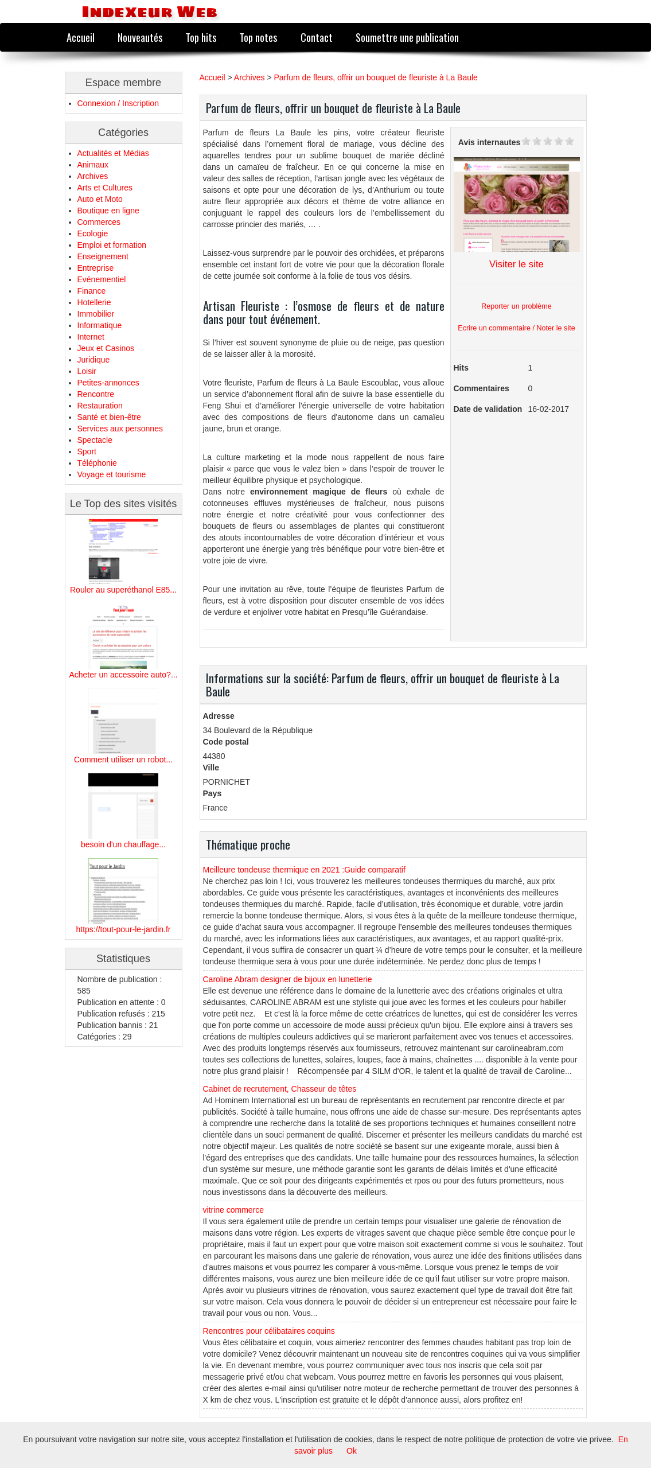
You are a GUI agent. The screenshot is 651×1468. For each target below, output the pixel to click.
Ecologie (92, 233)
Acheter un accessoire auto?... (123, 674)
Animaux (92, 164)
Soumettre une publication (407, 37)
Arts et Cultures (104, 187)
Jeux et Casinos (106, 348)
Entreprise (95, 267)
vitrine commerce (233, 1209)
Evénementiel (101, 279)
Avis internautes (489, 142)
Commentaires (481, 388)
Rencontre (96, 394)
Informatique (99, 325)
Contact (317, 37)
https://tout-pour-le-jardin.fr (123, 929)
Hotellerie (94, 302)
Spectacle (94, 440)
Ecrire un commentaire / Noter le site (516, 328)
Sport (86, 451)
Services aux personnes (120, 428)
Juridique (93, 359)
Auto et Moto (100, 199)
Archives (92, 176)
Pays (212, 793)
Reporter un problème (516, 306)
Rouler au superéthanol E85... (123, 589)
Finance (91, 290)
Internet (90, 336)
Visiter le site (516, 264)
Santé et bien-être (109, 417)
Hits (461, 367)
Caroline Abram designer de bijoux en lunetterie (287, 979)
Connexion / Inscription (118, 103)
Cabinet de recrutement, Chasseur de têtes (280, 1088)
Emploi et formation (112, 245)
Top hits (200, 37)
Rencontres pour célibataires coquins (269, 1330)
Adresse (219, 716)
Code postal (226, 741)
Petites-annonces (108, 382)
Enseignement (103, 256)
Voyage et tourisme (111, 474)
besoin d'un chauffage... (123, 844)
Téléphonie (97, 463)
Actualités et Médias (113, 153)
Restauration (100, 405)
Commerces (98, 222)
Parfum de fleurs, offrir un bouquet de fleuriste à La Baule (375, 77)
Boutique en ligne (108, 210)
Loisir (86, 371)
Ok (351, 1450)
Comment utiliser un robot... (123, 759)
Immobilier (96, 313)
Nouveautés (140, 37)
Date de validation (488, 409)
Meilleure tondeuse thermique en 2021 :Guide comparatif (304, 869)
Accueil (81, 37)
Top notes (258, 37)
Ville (211, 767)
